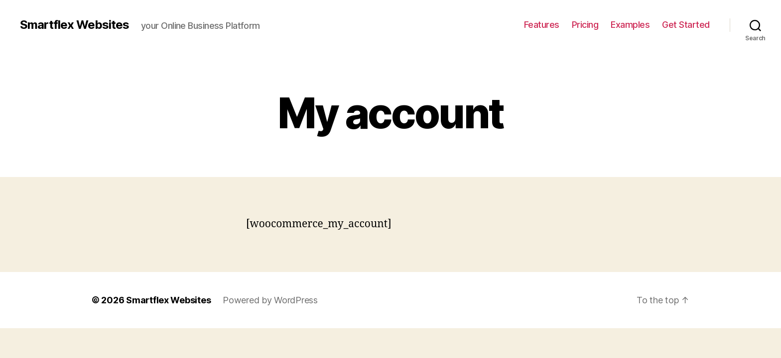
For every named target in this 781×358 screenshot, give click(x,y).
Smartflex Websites (74, 25)
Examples (630, 24)
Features (541, 24)
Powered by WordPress (270, 300)
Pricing (585, 24)
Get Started (686, 24)
